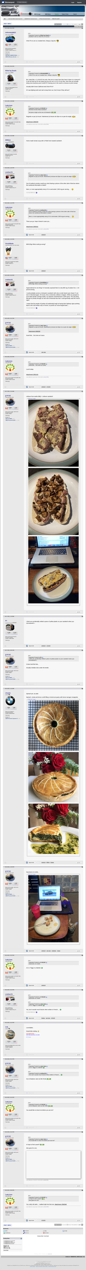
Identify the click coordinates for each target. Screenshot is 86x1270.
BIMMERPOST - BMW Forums (76, 1256)
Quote (78, 62)
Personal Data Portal (52, 1266)
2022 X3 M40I (8, 345)
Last (79, 24)
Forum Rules (6, 1250)
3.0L (6, 1027)
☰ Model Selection (22, 2)
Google (65, 1230)
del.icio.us (27, 1232)
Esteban (52, 862)
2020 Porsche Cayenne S (11, 718)
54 (75, 24)
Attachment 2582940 (61, 1204)
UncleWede (9, 244)
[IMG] (5, 1247)
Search (75, 14)
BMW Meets (48, 14)
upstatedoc (54, 950)
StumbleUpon (7, 1232)
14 (74, 24)
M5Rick (8, 140)
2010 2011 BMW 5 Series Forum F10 (15, 18)
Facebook (27, 1230)
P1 (6, 621)
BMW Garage (37, 14)
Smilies (5, 1246)
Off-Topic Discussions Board (44, 18)
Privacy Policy (32, 1266)
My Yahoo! (47, 1232)
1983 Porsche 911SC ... (11, 347)
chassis (7, 693)
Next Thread (46, 1235)
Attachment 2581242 (32, 374)
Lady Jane (8, 105)
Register (79, 2)
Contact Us (67, 1256)
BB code (5, 1245)
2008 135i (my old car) (10, 56)
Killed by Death (10, 71)
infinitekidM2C (10, 32)
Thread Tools (78, 26)
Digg (46, 1230)
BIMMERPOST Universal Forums (31, 18)
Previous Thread (40, 1235)
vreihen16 (9, 172)
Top (84, 1256)
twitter (6, 1230)
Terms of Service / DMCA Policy (42, 1266)
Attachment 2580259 (32, 122)
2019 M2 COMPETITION (11, 55)
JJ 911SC (8, 323)
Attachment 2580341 (32, 226)
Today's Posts (65, 14)
